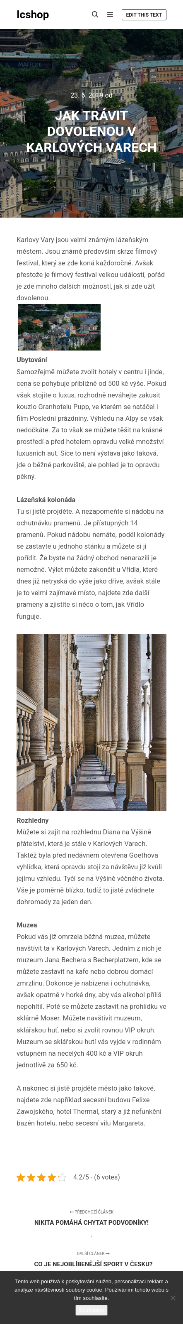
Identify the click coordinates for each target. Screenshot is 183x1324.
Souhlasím (91, 1310)
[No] (173, 1298)
